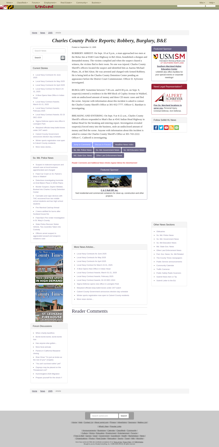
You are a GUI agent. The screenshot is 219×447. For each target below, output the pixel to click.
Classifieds (120, 430)
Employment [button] (50, 3)
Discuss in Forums (103, 144)
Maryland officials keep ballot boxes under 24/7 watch (99, 288)
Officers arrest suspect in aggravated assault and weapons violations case (46, 236)
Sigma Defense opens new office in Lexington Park (98, 284)
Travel (127, 438)
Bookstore (101, 430)
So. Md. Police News (43, 158)
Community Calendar (165, 265)
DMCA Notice (139, 442)
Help (80, 422)
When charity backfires (45, 333)
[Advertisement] (109, 221)
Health (124, 436)
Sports (120, 438)
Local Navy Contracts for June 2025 (91, 254)
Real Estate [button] (66, 3)
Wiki (133, 438)
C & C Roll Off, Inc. (109, 190)
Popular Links (115, 426)
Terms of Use (118, 442)
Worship (139, 438)
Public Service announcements (169, 262)
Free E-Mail (79, 436)
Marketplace (133, 436)
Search (38, 57)
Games (88, 436)
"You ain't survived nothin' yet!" (48, 364)
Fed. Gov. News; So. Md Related (170, 254)
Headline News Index (124, 144)
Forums (134, 433)
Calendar (111, 430)
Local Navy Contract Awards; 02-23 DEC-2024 (96, 280)
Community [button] (82, 3)
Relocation (111, 438)
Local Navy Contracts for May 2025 (50, 81)
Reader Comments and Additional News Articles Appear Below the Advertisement (104, 163)
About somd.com (102, 422)
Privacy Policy (127, 442)
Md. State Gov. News (83, 155)
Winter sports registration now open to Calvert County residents (103, 295)
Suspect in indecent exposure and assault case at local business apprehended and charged (48, 167)
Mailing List (142, 422)
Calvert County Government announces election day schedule (102, 292)
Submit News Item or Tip (166, 277)
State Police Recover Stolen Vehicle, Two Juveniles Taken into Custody (47, 227)
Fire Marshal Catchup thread (47, 208)
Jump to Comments (82, 144)
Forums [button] (36, 3)
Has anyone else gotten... (46, 343)
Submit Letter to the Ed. (166, 280)
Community (131, 430)
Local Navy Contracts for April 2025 (50, 85)
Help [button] (212, 3)
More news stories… (44, 147)
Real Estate (101, 438)
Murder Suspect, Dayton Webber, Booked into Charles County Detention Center (49, 189)
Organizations (81, 438)
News (142, 436)
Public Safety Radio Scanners (168, 273)
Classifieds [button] (22, 3)
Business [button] (96, 3)
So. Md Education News (133, 150)
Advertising (122, 422)
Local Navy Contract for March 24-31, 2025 (94, 265)
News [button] (9, 3)
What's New (104, 426)
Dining (92, 433)
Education (100, 433)
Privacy (113, 422)
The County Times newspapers (169, 258)
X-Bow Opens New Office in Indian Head (93, 269)
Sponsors (132, 422)
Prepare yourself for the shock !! (49, 378)
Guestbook (115, 436)
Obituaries (160, 231)
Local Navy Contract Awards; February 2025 (95, 276)
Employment (111, 433)
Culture (85, 433)
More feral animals (43, 347)
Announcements (89, 430)
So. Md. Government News (107, 150)
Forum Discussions (42, 326)
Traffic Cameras (163, 269)
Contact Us (88, 422)
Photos (92, 438)
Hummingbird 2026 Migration (47, 374)
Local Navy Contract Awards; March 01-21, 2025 (97, 273)
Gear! (95, 436)
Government (104, 436)
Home (74, 422)
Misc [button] (202, 3)
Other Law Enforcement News (109, 155)
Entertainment (123, 433)
